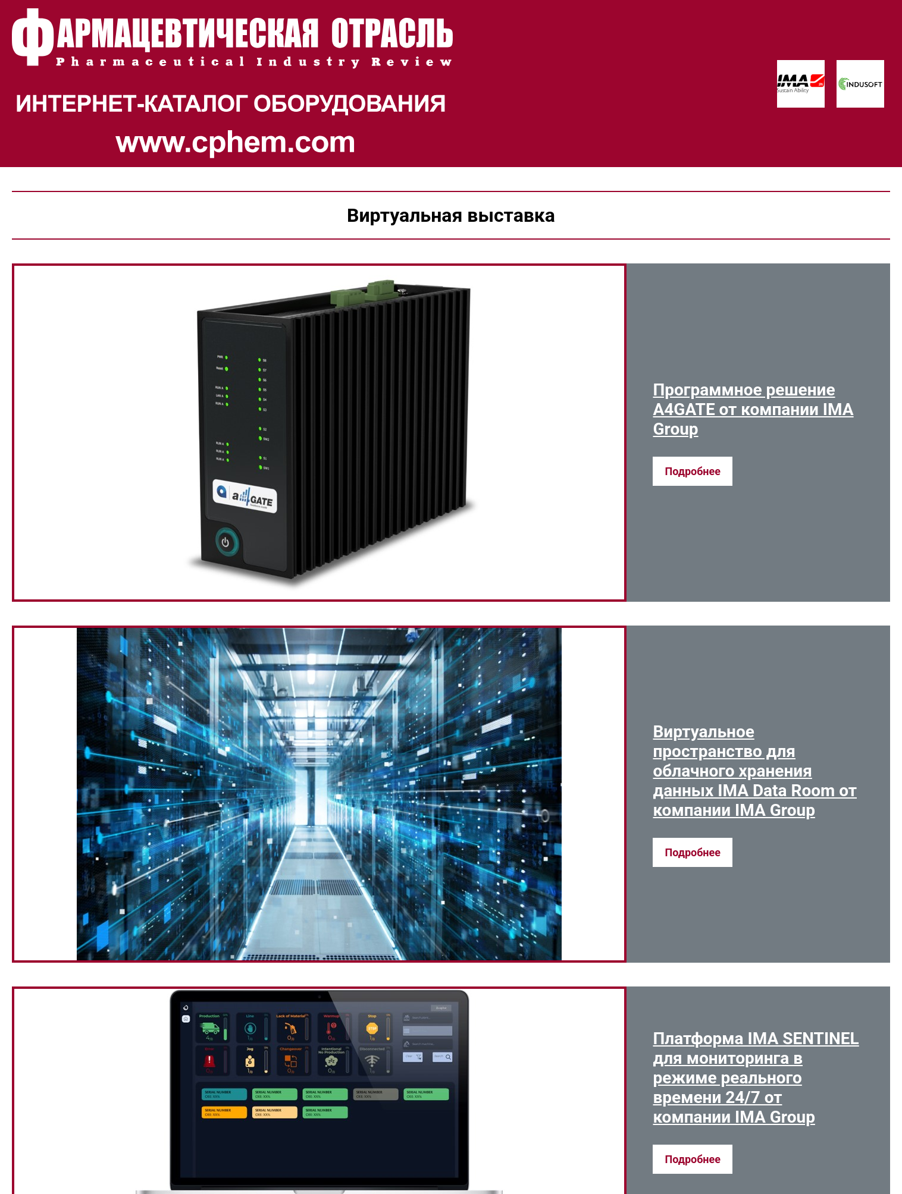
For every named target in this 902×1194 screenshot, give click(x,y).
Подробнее (693, 471)
